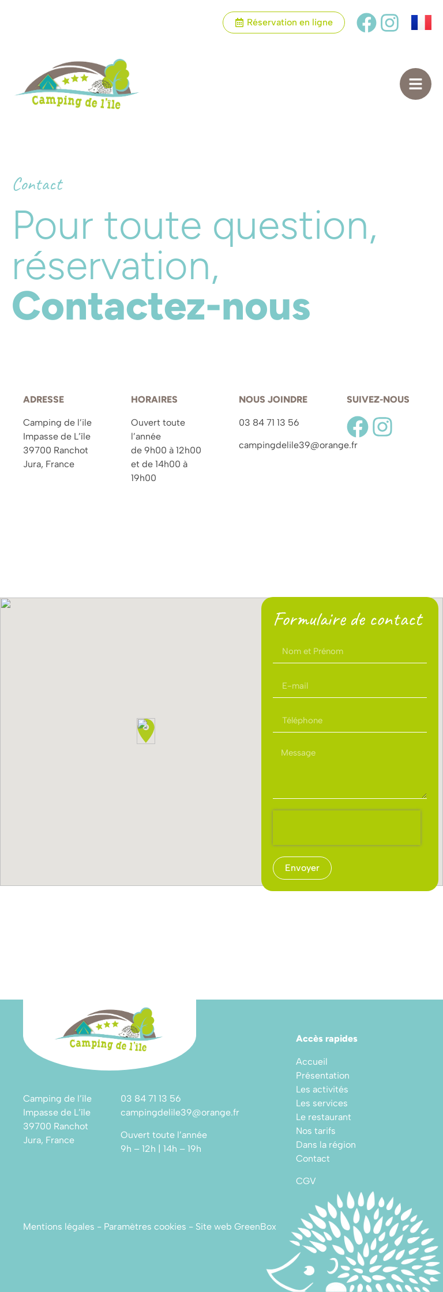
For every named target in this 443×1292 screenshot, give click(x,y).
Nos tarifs (316, 1130)
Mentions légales (59, 1226)
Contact (313, 1158)
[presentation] (347, 827)
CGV (306, 1180)
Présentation (323, 1075)
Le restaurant (323, 1116)
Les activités (322, 1089)
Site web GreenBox (236, 1226)
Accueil (312, 1061)
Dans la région (326, 1144)
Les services (322, 1103)
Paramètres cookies (145, 1226)
